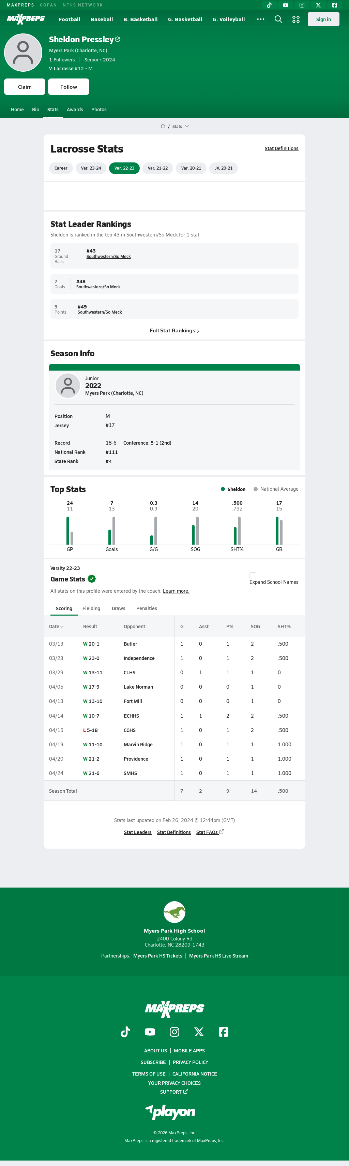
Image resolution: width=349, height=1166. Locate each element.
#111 (112, 451)
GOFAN (48, 5)
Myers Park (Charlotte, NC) (78, 50)
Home (17, 109)
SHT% (284, 626)
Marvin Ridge (138, 744)
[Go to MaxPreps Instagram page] (174, 1032)
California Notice (194, 1073)
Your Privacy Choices (174, 1082)
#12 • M (71, 68)
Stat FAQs (210, 832)
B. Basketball (140, 19)
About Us (155, 1050)
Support (174, 1091)
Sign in (323, 19)
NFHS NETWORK (83, 5)
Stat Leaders (138, 832)
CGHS (130, 729)
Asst (204, 626)
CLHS (129, 672)
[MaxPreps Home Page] (162, 126)
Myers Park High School (174, 917)
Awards (75, 109)
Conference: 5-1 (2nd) (147, 442)
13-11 (96, 672)
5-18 (92, 729)
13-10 (96, 700)
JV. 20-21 (223, 168)
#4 (109, 461)
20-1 (94, 643)
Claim (25, 86)
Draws (118, 608)
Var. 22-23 (124, 168)
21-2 (94, 758)
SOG (255, 626)
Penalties (146, 608)
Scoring (64, 608)
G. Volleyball (229, 19)
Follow (68, 86)
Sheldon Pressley (84, 39)
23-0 (94, 657)
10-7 (94, 715)
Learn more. (176, 591)
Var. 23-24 (91, 168)
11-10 (96, 744)
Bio (35, 109)
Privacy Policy (190, 1062)
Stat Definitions (282, 148)
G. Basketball (185, 19)
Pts (229, 626)
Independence (139, 657)
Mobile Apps (189, 1050)
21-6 (94, 772)
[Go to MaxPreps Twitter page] (199, 1032)
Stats (53, 109)
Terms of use (149, 1073)
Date (56, 626)
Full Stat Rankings (174, 330)
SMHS (130, 772)
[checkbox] (252, 575)
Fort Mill (133, 700)
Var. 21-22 (158, 168)
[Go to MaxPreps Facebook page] (223, 1032)
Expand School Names (274, 578)
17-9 (94, 686)
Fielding (91, 608)
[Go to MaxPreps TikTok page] (125, 1032)
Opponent (134, 626)
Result (90, 626)
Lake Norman (138, 686)
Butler (130, 643)
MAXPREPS (20, 5)
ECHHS (131, 715)
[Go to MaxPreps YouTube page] (150, 1032)
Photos (99, 109)
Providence (136, 758)
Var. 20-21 (191, 168)
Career (61, 168)
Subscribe (153, 1062)
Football (69, 19)
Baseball (102, 19)
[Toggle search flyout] (278, 19)
